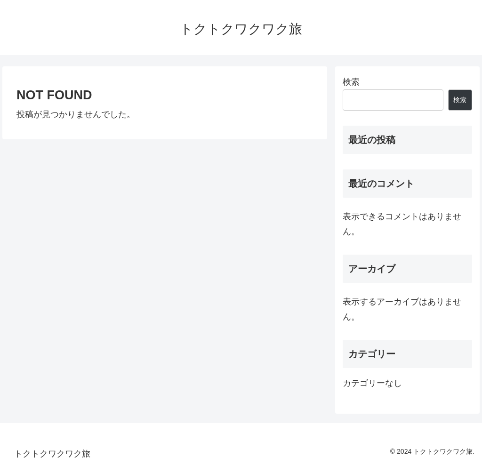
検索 (351, 82)
